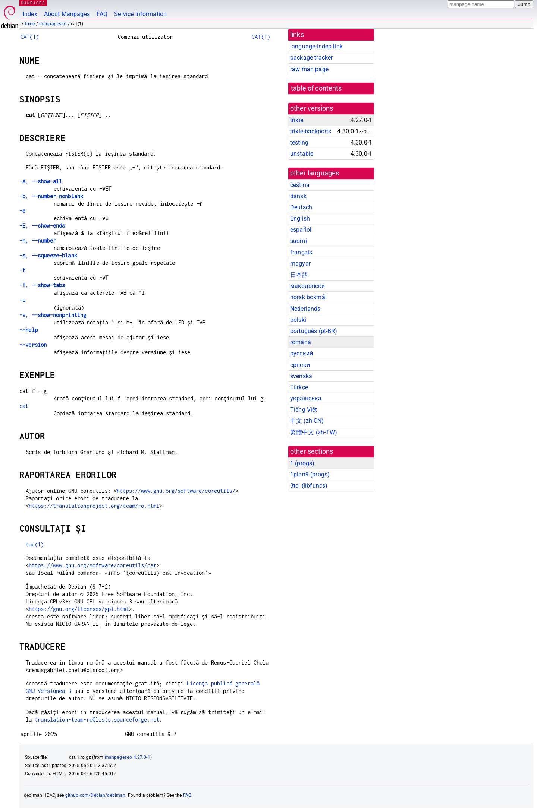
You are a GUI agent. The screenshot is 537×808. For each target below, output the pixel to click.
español (300, 229)
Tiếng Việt (303, 409)
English (300, 218)
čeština (300, 184)
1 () (302, 463)
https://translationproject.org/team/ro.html (94, 506)
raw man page (309, 69)
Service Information (140, 14)
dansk (298, 196)
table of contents (316, 88)
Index (30, 14)
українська (306, 398)
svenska (301, 376)
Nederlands (305, 308)
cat (23, 406)
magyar (300, 263)
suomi (298, 240)
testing (299, 142)
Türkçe (299, 387)
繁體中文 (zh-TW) (313, 432)
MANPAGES (33, 2)
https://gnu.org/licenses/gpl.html (79, 609)
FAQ (102, 14)
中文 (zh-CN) (307, 420)
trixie (30, 23)
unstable (301, 153)
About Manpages (67, 14)
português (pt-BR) (313, 331)
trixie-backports (310, 131)
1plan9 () (310, 474)
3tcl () (308, 485)
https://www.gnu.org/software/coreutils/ (176, 491)
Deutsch (301, 207)
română (300, 342)
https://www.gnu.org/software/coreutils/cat (92, 565)
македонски (307, 285)
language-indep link (316, 46)
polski (298, 319)
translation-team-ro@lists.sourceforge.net (97, 719)
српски (300, 364)
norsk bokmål (308, 297)
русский (301, 353)
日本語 (299, 274)
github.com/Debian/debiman (95, 795)
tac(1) (35, 544)
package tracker (311, 57)
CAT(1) (30, 37)
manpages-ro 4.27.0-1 (127, 757)
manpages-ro (53, 23)
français (301, 252)
